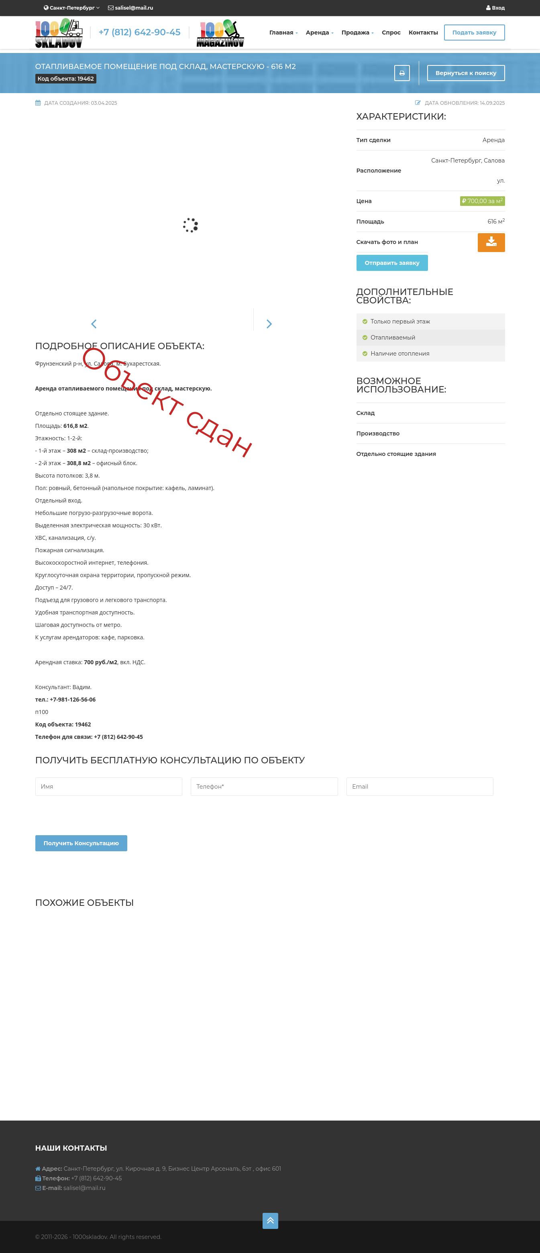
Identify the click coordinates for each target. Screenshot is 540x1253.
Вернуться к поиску (466, 73)
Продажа (358, 32)
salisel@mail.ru (130, 8)
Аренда (320, 32)
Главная (283, 32)
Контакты (423, 32)
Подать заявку (474, 32)
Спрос (391, 32)
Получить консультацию (81, 843)
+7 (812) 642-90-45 (140, 32)
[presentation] (96, 819)
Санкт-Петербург (72, 7)
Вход (495, 8)
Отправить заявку (392, 262)
